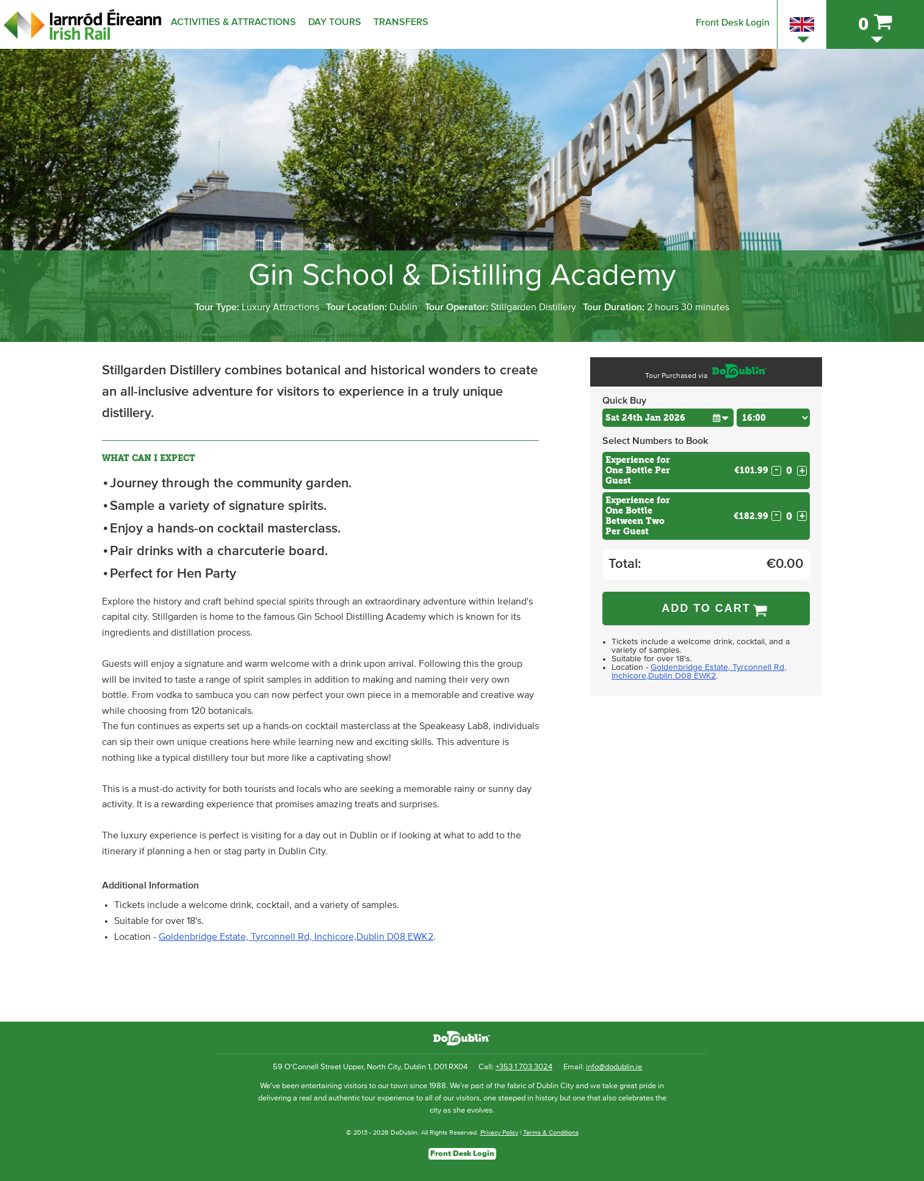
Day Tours (334, 22)
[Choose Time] (773, 418)
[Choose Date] (668, 418)
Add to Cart (706, 608)
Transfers (401, 22)
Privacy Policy (499, 1132)
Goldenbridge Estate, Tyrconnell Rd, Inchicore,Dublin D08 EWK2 (296, 937)
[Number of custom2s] (789, 516)
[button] (720, 417)
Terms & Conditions (551, 1132)
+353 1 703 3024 (524, 1067)
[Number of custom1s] (789, 470)
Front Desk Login (733, 22)
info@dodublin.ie (614, 1067)
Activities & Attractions (233, 22)
